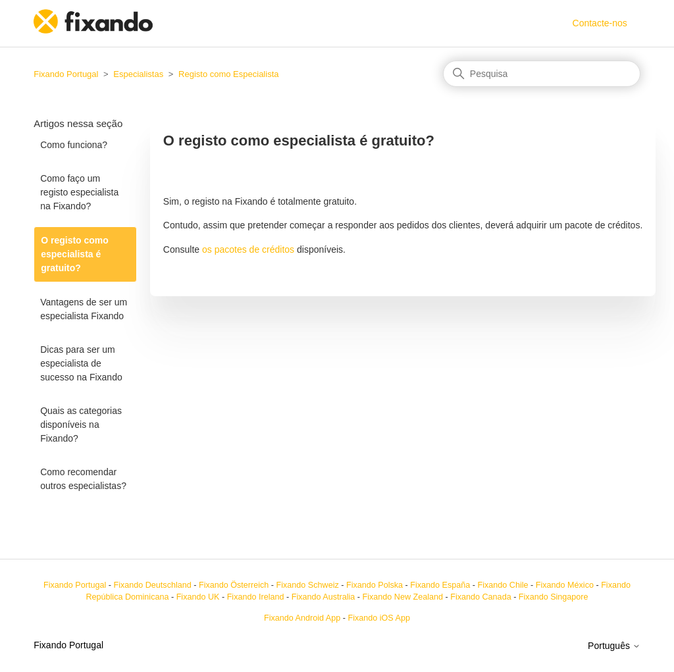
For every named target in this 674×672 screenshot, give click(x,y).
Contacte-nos (600, 23)
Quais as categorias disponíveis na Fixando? (81, 424)
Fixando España (440, 585)
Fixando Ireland (255, 597)
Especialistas (138, 74)
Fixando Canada (480, 597)
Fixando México (565, 585)
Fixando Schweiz (307, 585)
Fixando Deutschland (152, 585)
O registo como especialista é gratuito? (75, 254)
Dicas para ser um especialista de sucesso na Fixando (81, 363)
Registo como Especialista (228, 74)
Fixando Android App (302, 618)
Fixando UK (198, 597)
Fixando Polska (374, 585)
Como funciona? (73, 145)
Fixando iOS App (379, 618)
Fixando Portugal (66, 74)
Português (614, 645)
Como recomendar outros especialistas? (83, 479)
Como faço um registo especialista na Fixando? (79, 192)
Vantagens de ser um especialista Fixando (83, 309)
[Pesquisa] (541, 74)
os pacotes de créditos (248, 249)
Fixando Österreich (234, 585)
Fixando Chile (503, 585)
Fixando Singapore (553, 597)
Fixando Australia (323, 597)
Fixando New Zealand (403, 597)
